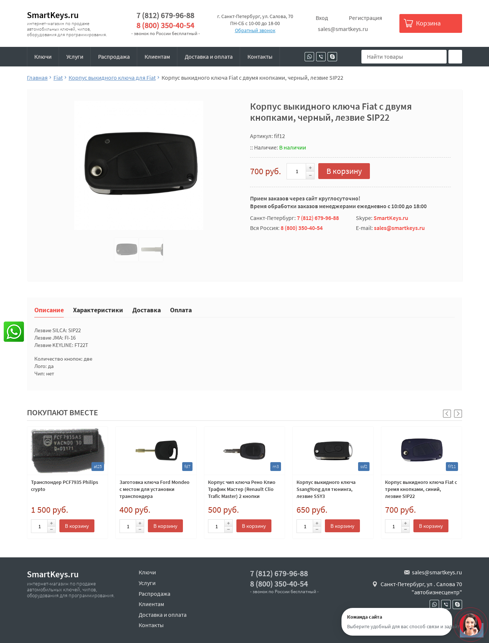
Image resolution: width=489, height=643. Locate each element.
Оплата (181, 309)
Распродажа (114, 56)
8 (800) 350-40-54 (165, 25)
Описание (49, 309)
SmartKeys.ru (53, 15)
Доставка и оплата (209, 56)
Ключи (43, 56)
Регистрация (365, 17)
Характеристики (98, 309)
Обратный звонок (255, 30)
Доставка (146, 309)
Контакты (260, 56)
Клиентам (157, 56)
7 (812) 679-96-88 (165, 15)
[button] (458, 413)
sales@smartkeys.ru (343, 28)
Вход (322, 17)
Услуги (74, 56)
